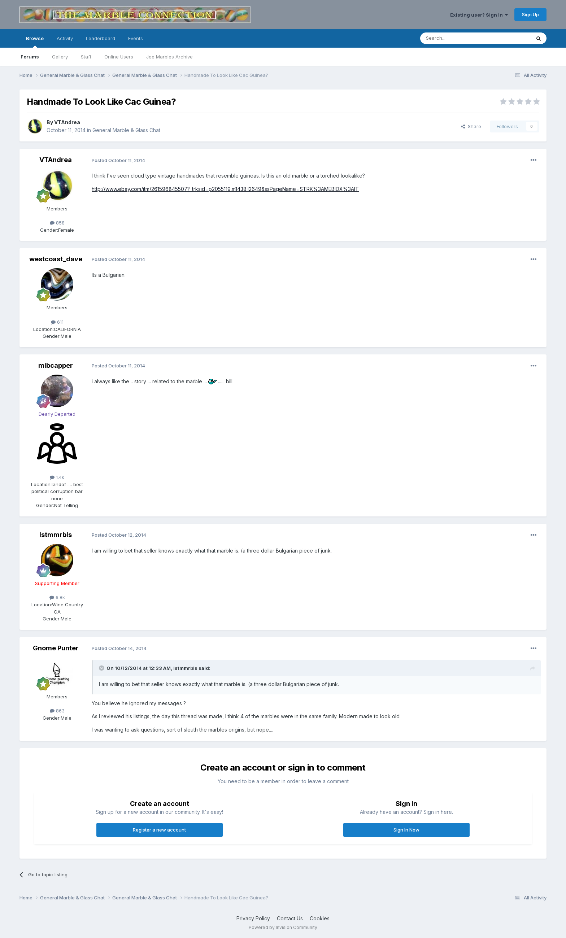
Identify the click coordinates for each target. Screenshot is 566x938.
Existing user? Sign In (479, 15)
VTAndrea (67, 122)
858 (57, 223)
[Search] (457, 38)
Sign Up (530, 14)
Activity (65, 38)
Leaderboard (100, 38)
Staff (86, 57)
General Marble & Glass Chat (126, 130)
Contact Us (290, 918)
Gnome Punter (56, 648)
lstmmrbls (55, 534)
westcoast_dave (55, 259)
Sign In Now (406, 830)
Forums (30, 57)
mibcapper (55, 365)
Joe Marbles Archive (169, 57)
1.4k (57, 477)
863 (57, 711)
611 (57, 322)
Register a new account (159, 830)
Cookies (320, 918)
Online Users (118, 57)
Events (135, 38)
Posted (118, 160)
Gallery (60, 57)
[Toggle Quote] (102, 668)
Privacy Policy (253, 918)
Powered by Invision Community (283, 927)
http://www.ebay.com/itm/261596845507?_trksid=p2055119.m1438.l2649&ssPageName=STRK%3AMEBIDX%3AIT (225, 189)
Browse (35, 41)
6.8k (57, 597)
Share (471, 126)
